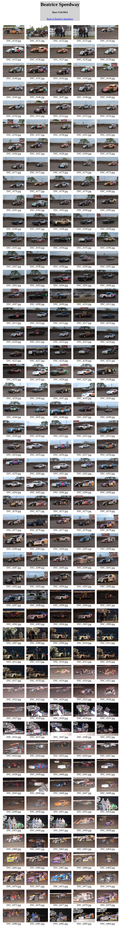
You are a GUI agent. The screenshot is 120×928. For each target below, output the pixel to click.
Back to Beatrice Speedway (60, 19)
